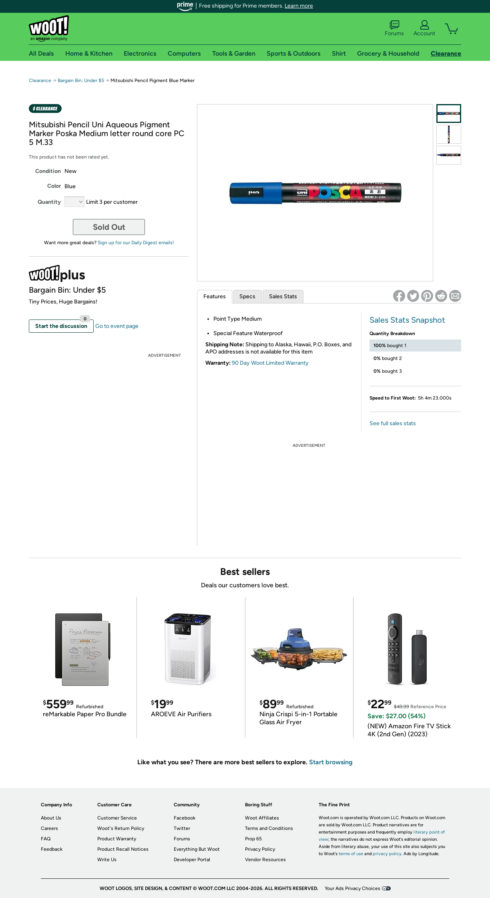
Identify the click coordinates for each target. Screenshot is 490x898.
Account (424, 28)
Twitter (182, 828)
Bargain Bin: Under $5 (81, 80)
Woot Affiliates (262, 818)
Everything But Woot (197, 849)
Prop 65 (253, 839)
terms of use (351, 853)
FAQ (45, 839)
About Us (51, 818)
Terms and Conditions (269, 828)
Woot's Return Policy (120, 828)
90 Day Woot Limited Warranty (270, 363)
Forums (394, 28)
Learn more (299, 5)
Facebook (184, 818)
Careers (49, 828)
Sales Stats (283, 296)
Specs (247, 296)
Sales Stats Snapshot (407, 320)
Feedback (51, 849)
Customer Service (117, 818)
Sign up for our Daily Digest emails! (136, 242)
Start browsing (331, 762)
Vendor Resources (265, 859)
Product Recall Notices (123, 849)
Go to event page (117, 326)
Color (54, 186)
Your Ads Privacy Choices (352, 888)
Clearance (40, 80)
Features (214, 296)
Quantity (49, 202)
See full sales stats (393, 423)
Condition (48, 171)
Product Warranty (116, 839)
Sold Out (109, 227)
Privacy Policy (260, 849)
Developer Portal (192, 859)
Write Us (106, 859)
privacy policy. (387, 853)
